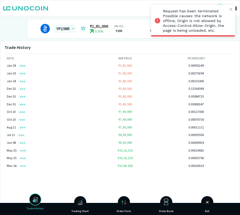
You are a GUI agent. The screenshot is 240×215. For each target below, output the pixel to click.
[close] (231, 9)
